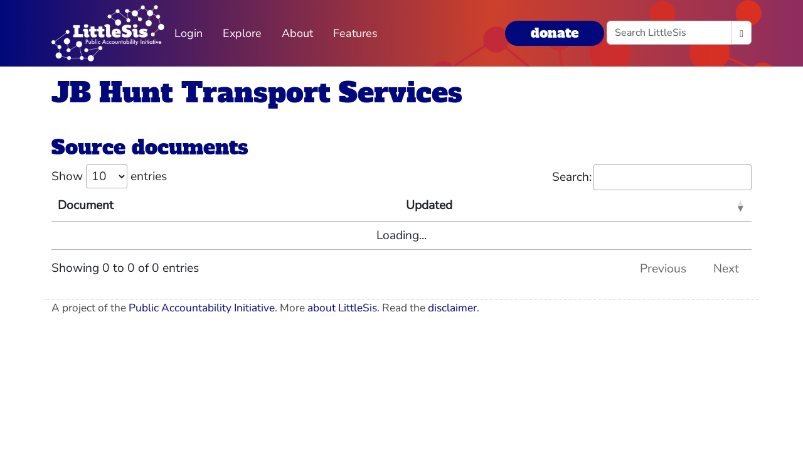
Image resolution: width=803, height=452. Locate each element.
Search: (652, 177)
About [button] (297, 33)
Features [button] (355, 33)
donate (554, 33)
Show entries (109, 176)
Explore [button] (242, 33)
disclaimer (452, 308)
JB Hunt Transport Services (256, 92)
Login (188, 33)
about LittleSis (342, 308)
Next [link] (726, 269)
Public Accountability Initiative (202, 308)
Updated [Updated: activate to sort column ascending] (429, 205)
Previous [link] (663, 269)
